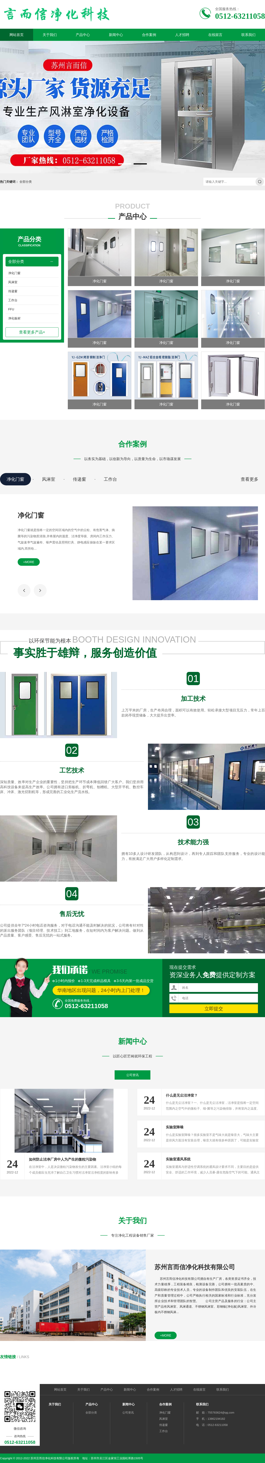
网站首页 (16, 35)
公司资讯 (132, 1075)
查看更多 (249, 479)
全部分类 (25, 181)
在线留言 (215, 35)
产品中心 (83, 35)
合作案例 (149, 35)
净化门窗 (14, 273)
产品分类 (29, 241)
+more (28, 562)
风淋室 (12, 282)
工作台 (12, 300)
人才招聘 (182, 35)
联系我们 (248, 35)
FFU (11, 309)
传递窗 (12, 291)
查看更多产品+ (32, 332)
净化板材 (14, 318)
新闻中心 (116, 35)
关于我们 (50, 35)
